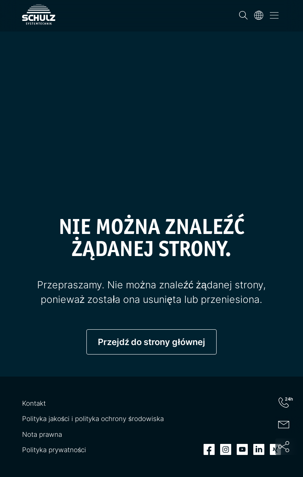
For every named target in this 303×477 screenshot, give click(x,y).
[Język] (259, 15)
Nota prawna (42, 434)
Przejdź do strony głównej (151, 341)
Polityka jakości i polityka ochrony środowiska (93, 419)
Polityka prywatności (54, 450)
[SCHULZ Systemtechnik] (38, 14)
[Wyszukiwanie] (243, 15)
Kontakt (34, 403)
